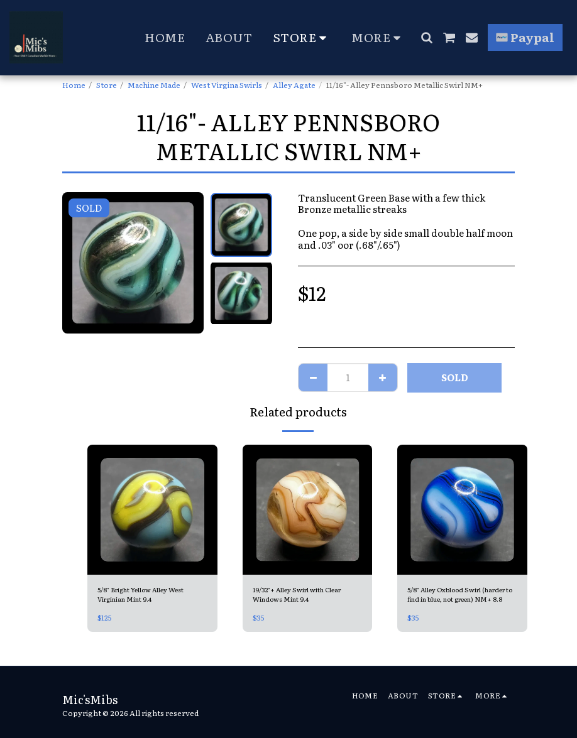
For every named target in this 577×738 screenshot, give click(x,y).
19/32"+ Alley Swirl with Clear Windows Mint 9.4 (306, 596)
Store (106, 84)
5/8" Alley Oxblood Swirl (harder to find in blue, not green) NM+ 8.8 (454, 596)
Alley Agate (294, 84)
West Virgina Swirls (226, 84)
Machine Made (154, 84)
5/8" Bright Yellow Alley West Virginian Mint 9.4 (151, 596)
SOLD (454, 377)
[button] (426, 37)
